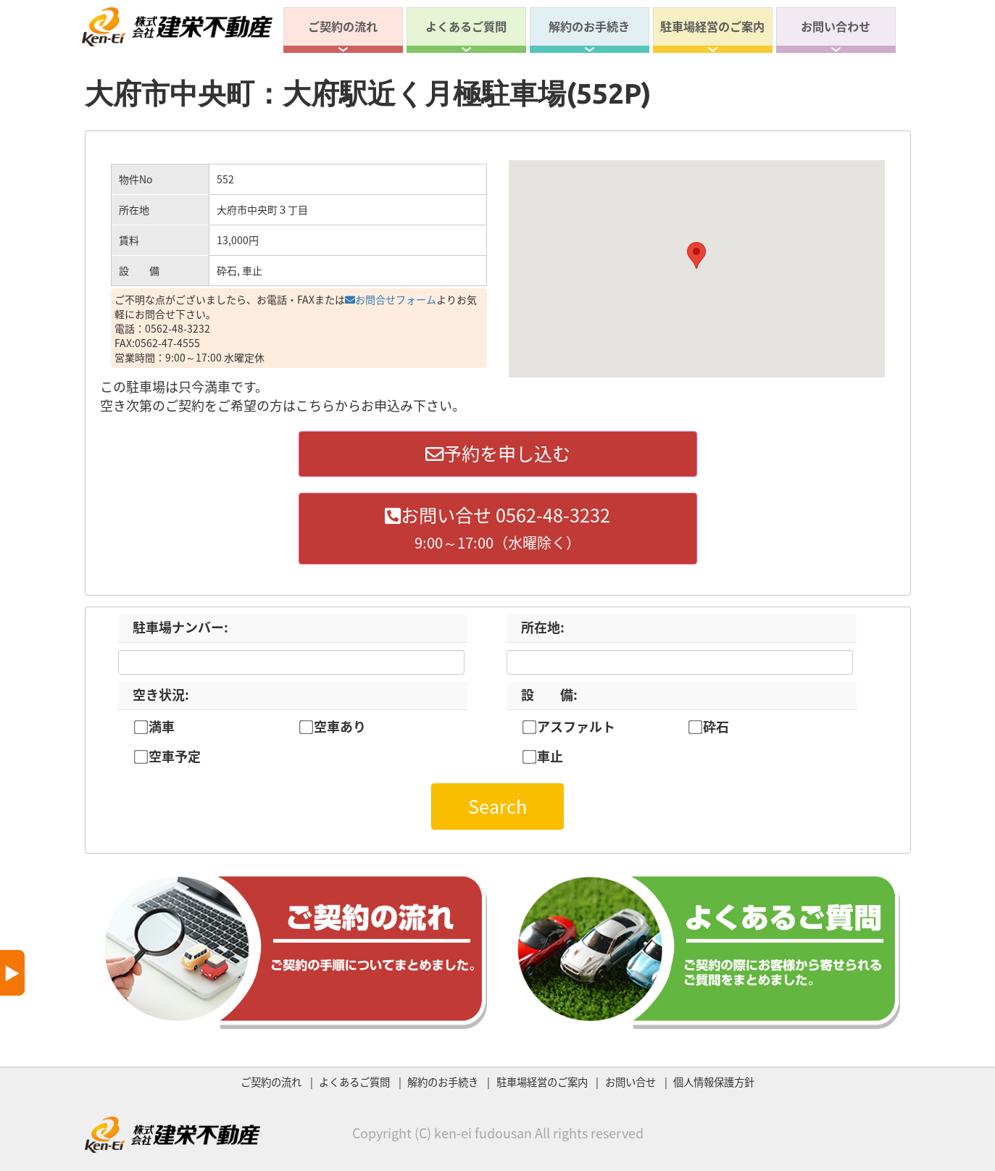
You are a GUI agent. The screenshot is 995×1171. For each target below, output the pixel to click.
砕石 (716, 726)
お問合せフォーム (390, 299)
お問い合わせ (835, 26)
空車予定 (175, 756)
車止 (550, 756)
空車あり (340, 726)
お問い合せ (630, 1082)
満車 (162, 726)
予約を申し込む (497, 453)
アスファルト (576, 726)
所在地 (543, 627)
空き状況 (161, 694)
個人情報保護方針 (713, 1082)
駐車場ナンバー (180, 627)
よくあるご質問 (466, 26)
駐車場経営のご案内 (712, 26)
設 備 (549, 694)
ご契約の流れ (343, 26)
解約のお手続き (589, 26)
